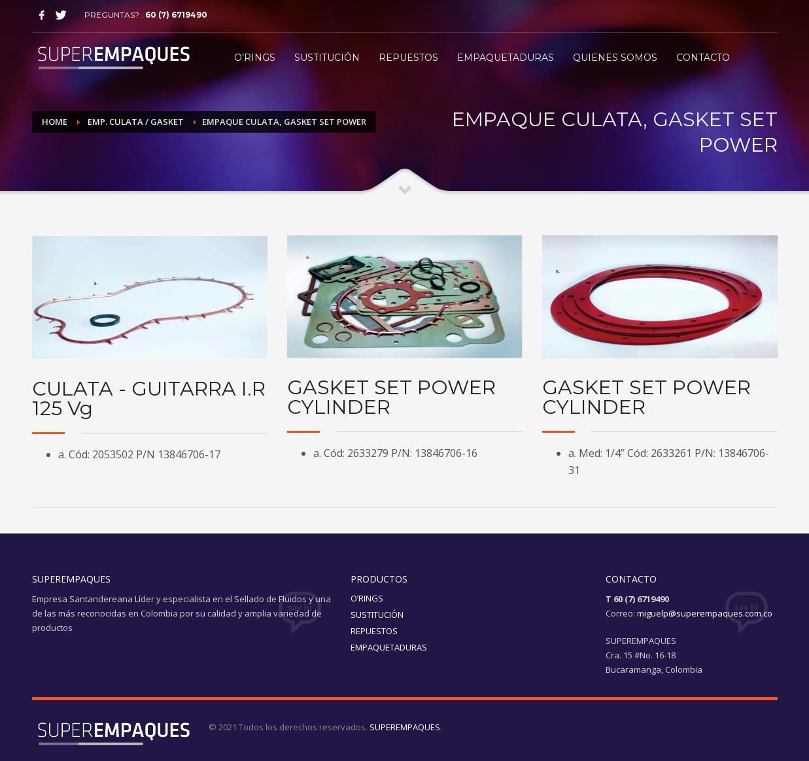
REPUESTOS (374, 631)
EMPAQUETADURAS (389, 647)
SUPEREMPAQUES (405, 727)
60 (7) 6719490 (176, 15)
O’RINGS (367, 598)
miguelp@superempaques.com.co (704, 613)
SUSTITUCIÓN (377, 614)
